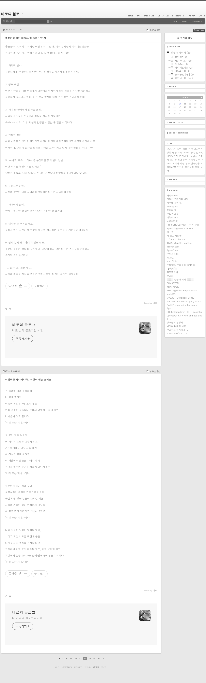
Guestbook (179, 15)
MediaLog (149, 15)
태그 (57, 667)
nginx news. (173, 286)
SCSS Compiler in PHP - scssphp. (185, 311)
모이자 (175, 163)
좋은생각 (189, 167)
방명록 (87, 667)
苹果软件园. (173, 272)
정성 (169, 152)
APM (169, 163)
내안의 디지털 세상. (177, 326)
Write (201, 15)
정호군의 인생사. (175, 322)
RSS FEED (202, 30)
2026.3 (185, 98)
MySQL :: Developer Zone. (180, 297)
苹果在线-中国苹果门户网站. (181, 264)
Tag (138, 15)
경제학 (191, 159)
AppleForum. (173, 250)
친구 (187, 163)
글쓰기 (104, 667)
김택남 (199, 159)
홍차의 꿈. (172, 210)
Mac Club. (172, 261)
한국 (190, 148)
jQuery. (170, 257)
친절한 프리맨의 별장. (178, 199)
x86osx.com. (173, 246)
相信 (185, 148)
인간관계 (171, 148)
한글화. (170, 275)
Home (131, 15)
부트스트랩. (173, 253)
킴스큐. (170, 231)
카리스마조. (173, 195)
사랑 (182, 163)
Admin (192, 15)
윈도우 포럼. (173, 213)
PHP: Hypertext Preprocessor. (182, 290)
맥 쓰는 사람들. (174, 235)
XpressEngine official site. (180, 228)
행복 (197, 167)
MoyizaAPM (183, 152)
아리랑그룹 (172, 156)
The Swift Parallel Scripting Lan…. (184, 301)
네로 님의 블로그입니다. (27, 330)
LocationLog (164, 15)
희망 (180, 159)
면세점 (185, 156)
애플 (174, 152)
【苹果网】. (173, 268)
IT (180, 156)
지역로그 (78, 667)
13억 (179, 148)
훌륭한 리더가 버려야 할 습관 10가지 (25, 38)
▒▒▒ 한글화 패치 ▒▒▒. (180, 279)
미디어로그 (67, 667)
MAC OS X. (172, 221)
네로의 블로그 (12, 13)
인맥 (185, 159)
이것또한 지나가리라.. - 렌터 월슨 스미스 (28, 379)
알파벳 (199, 152)
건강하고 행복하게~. (177, 329)
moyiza (193, 156)
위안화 (180, 167)
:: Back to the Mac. (177, 239)
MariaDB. (171, 294)
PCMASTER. (173, 283)
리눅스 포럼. (173, 217)
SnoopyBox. (173, 206)
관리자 (96, 667)
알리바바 (198, 148)
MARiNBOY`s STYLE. (177, 333)
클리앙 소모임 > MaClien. (180, 242)
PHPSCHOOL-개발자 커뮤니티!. (183, 224)
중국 (193, 152)
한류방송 (195, 163)
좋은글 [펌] (155, 29)
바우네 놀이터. (174, 202)
